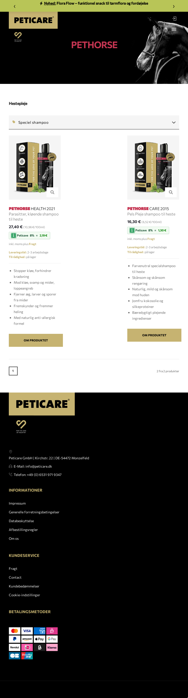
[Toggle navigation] (174, 29)
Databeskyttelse (21, 533)
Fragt (13, 572)
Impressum (17, 515)
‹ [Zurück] (14, 5)
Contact (15, 581)
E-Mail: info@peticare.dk (33, 473)
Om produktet (36, 340)
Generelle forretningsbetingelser (34, 524)
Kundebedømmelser (24, 590)
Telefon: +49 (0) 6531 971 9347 (37, 482)
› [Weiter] (174, 5)
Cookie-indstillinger (24, 599)
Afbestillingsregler (23, 542)
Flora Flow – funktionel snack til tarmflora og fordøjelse (94, 3)
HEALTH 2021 (32, 208)
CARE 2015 (148, 208)
